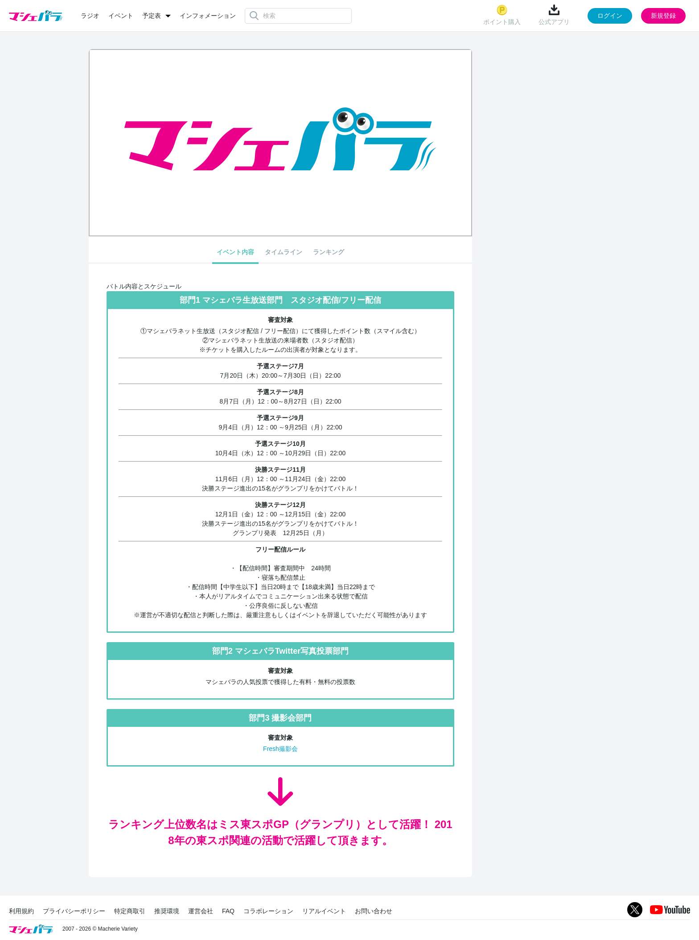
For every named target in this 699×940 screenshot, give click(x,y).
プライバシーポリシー (74, 911)
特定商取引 (129, 911)
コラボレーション (268, 911)
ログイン (609, 15)
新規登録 (663, 15)
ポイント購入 (502, 14)
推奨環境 (166, 911)
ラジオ (90, 15)
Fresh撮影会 (280, 748)
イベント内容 (235, 252)
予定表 (151, 15)
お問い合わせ (373, 911)
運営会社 (200, 911)
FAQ (228, 911)
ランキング (328, 252)
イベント (120, 15)
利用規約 (21, 911)
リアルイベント (324, 911)
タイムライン (283, 252)
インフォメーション (208, 15)
